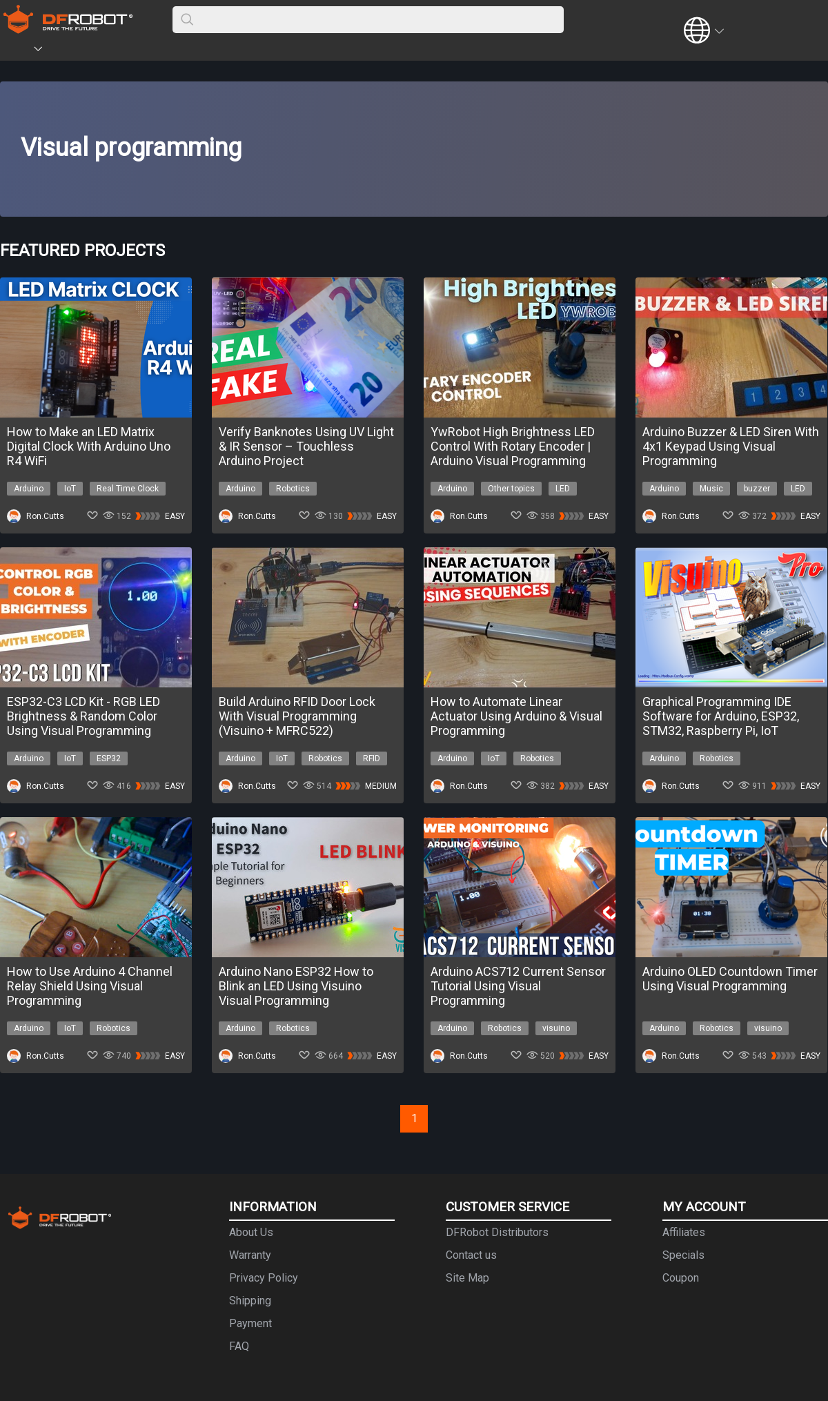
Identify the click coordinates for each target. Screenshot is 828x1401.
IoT (70, 488)
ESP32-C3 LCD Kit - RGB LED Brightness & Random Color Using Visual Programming (83, 716)
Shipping (250, 1300)
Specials (683, 1255)
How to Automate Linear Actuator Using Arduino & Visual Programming (516, 716)
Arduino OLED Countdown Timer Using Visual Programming (730, 978)
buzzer (757, 488)
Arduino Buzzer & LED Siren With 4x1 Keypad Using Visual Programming (730, 446)
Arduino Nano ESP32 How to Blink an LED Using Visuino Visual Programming (296, 986)
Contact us (471, 1255)
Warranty (250, 1255)
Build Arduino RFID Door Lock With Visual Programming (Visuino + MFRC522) (297, 716)
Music (711, 488)
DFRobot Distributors (497, 1232)
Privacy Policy (263, 1277)
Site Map (467, 1277)
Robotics (293, 488)
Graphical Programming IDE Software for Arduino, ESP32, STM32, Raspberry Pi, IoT (720, 716)
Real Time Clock (128, 488)
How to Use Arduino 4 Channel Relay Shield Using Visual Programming (89, 986)
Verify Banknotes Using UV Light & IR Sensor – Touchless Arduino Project (306, 446)
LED (562, 488)
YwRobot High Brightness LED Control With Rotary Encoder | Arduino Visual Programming (513, 446)
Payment (250, 1323)
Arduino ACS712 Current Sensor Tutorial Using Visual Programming (518, 986)
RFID (371, 758)
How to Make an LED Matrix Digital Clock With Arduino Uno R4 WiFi (88, 446)
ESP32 (109, 758)
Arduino (28, 488)
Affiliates (683, 1232)
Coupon (680, 1277)
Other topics (511, 488)
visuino (556, 1028)
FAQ (239, 1346)
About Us (251, 1232)
